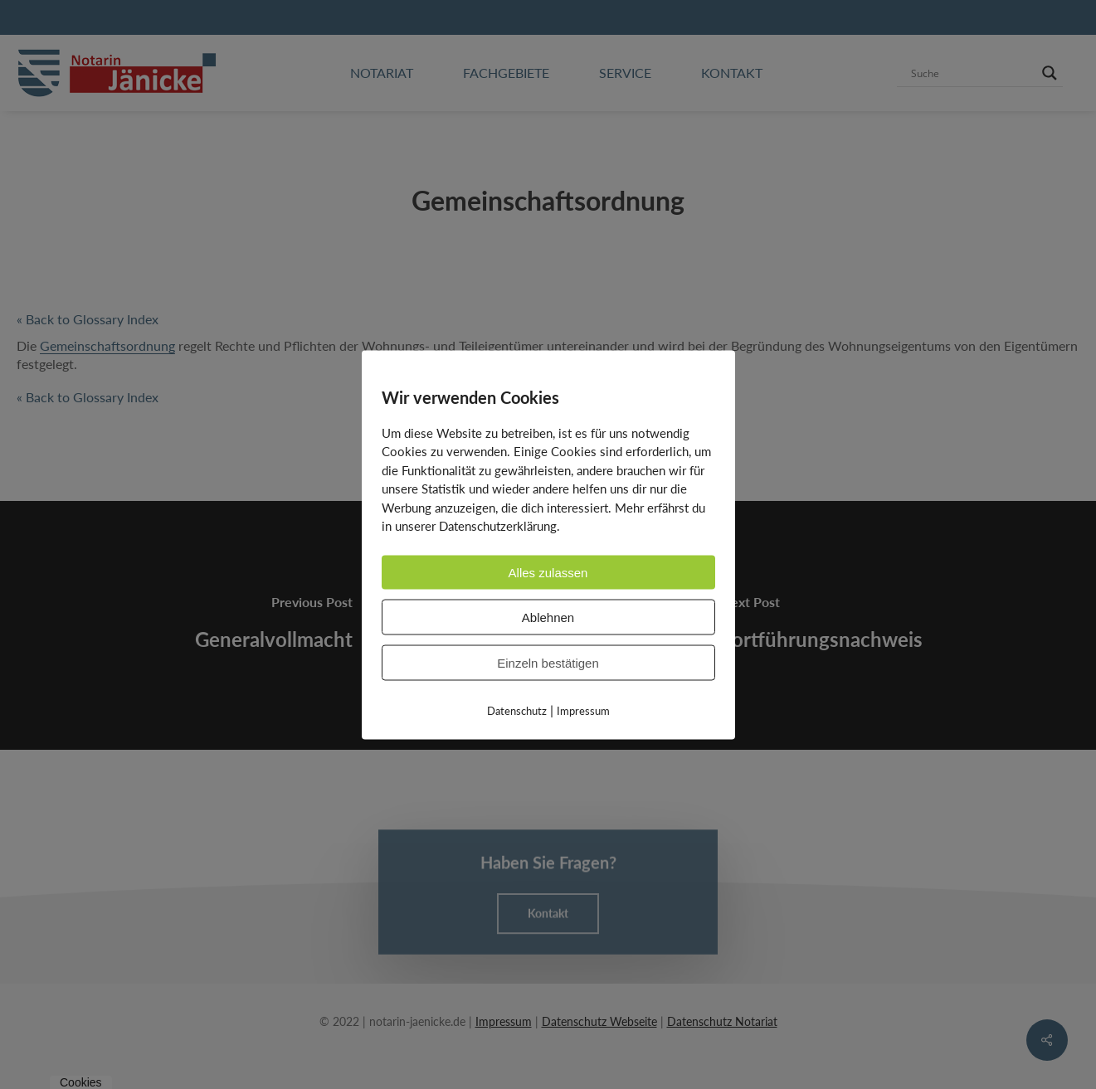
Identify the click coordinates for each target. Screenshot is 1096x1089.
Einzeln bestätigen (548, 662)
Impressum (583, 710)
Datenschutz (517, 710)
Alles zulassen (548, 572)
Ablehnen (548, 617)
